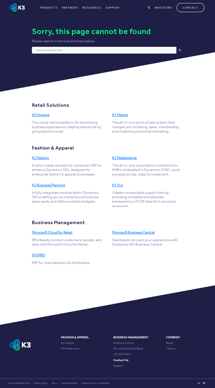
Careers (171, 348)
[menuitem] (49, 7)
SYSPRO (38, 255)
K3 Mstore (120, 115)
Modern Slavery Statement (95, 383)
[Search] (149, 7)
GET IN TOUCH (122, 354)
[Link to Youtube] (204, 382)
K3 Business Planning (48, 185)
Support (118, 365)
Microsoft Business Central (133, 232)
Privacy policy (41, 383)
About (169, 343)
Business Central (123, 343)
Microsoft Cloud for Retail (52, 232)
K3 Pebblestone (124, 158)
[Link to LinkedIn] (199, 382)
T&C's (54, 383)
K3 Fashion (40, 158)
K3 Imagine (41, 115)
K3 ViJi (117, 185)
